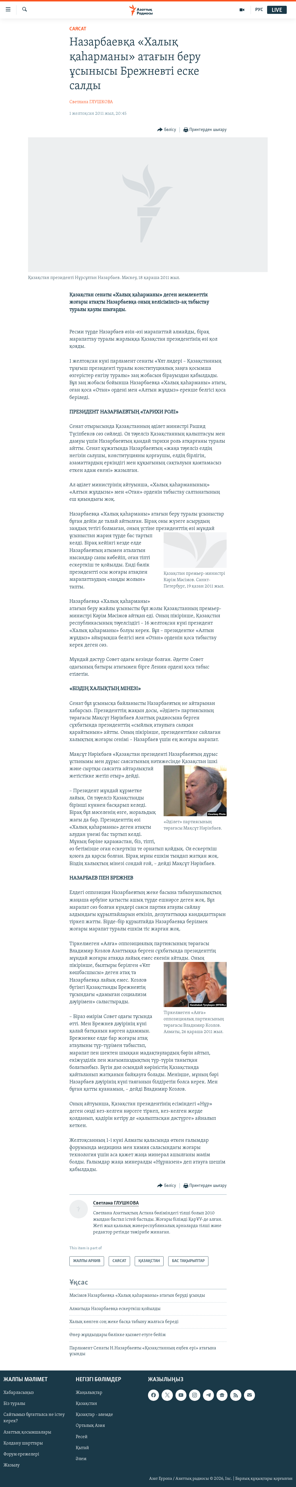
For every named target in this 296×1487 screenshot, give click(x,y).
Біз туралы (14, 1403)
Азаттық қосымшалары (27, 1432)
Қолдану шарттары (23, 1443)
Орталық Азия (90, 1425)
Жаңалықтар (89, 1392)
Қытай (82, 1447)
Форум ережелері (21, 1454)
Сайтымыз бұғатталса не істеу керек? (34, 1417)
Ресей (82, 1436)
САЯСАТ (77, 29)
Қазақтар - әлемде (94, 1414)
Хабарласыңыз (18, 1392)
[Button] (166, 130)
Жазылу (11, 1465)
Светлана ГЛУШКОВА (91, 102)
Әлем (81, 1458)
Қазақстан (86, 1403)
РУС (259, 10)
